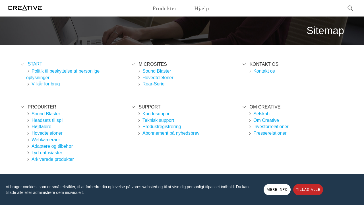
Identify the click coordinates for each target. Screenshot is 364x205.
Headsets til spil (47, 120)
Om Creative (266, 120)
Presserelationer (270, 133)
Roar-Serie (153, 83)
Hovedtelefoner (47, 133)
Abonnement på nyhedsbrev (170, 133)
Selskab (261, 113)
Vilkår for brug (46, 83)
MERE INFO (277, 189)
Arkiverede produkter (53, 159)
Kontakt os (264, 71)
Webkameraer (46, 139)
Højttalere (41, 126)
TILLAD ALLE (308, 189)
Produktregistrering (161, 126)
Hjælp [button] (201, 8)
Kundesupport (156, 113)
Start (35, 64)
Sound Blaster (46, 113)
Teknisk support (158, 120)
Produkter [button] (165, 8)
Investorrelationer (271, 126)
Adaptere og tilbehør (52, 146)
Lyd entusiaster (47, 152)
